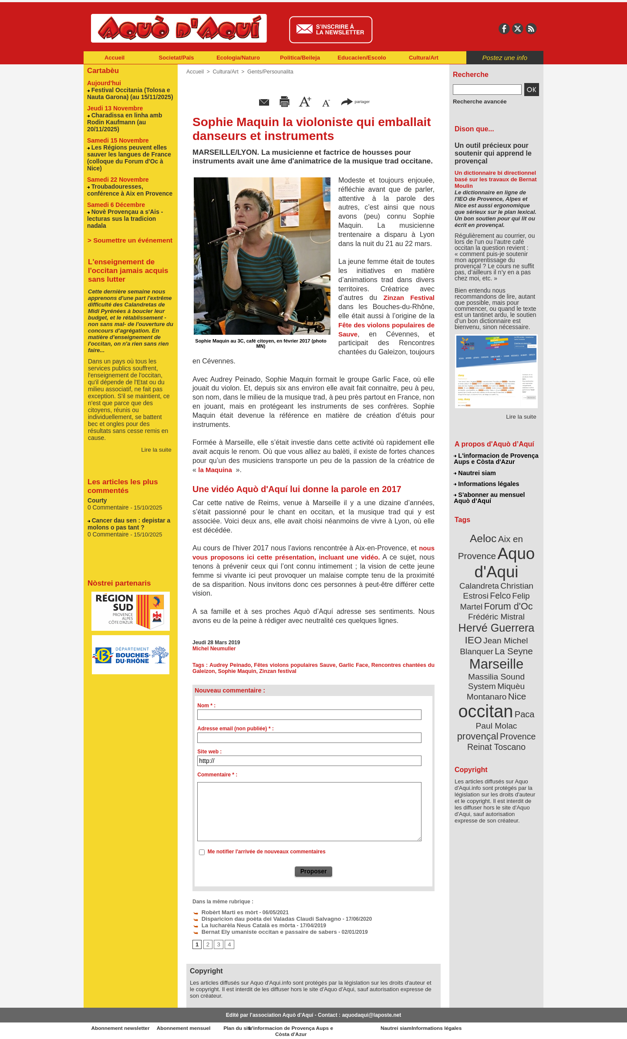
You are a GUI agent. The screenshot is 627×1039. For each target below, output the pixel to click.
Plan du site (275, 1026)
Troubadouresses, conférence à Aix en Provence (129, 178)
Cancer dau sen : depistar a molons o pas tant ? (126, 503)
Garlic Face (353, 665)
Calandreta (517, 569)
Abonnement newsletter (122, 1026)
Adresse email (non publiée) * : (235, 729)
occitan (487, 677)
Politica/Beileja (300, 57)
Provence (485, 701)
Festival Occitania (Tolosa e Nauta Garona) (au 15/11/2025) (127, 92)
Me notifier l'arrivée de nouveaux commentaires (267, 852)
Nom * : (206, 706)
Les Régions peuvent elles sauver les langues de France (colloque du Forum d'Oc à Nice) (130, 150)
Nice (515, 663)
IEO (475, 621)
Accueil (114, 57)
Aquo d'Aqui (494, 558)
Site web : (209, 752)
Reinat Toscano (503, 706)
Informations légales (486, 482)
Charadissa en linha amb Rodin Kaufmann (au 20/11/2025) (122, 120)
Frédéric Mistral (506, 599)
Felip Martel (483, 589)
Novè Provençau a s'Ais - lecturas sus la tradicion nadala (129, 202)
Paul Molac (477, 692)
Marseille (482, 642)
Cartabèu (102, 70)
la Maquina (216, 469)
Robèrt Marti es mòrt (222, 912)
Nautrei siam (475, 472)
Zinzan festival (275, 671)
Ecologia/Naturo (238, 57)
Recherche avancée (477, 101)
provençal (516, 691)
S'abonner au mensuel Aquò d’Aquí (489, 496)
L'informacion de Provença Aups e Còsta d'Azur (496, 458)
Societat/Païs (176, 57)
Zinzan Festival (409, 297)
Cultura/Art (423, 57)
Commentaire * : (217, 775)
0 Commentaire (108, 487)
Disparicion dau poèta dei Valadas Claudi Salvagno (260, 918)
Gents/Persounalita (268, 72)
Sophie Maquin (235, 671)
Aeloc (484, 535)
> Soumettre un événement (126, 219)
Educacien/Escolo (361, 57)
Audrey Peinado (230, 665)
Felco (524, 579)
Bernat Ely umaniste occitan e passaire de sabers (258, 930)
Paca (522, 680)
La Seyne (512, 630)
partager (355, 101)
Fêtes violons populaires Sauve (295, 665)
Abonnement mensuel (199, 1026)
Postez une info (504, 57)
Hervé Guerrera (496, 609)
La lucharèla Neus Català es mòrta (239, 924)
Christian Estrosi (486, 579)
